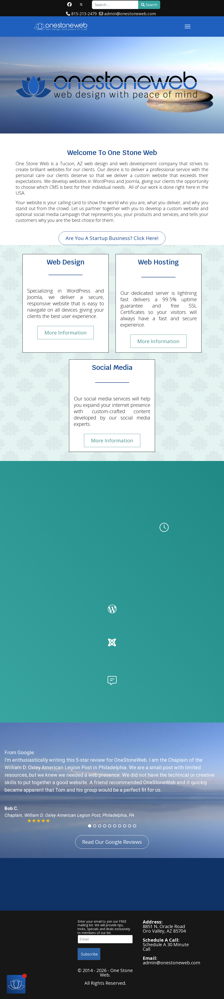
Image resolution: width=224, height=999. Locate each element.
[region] (112, 785)
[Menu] (187, 26)
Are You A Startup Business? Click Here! (112, 238)
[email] (105, 939)
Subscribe (89, 954)
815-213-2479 (84, 13)
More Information (65, 332)
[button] (89, 825)
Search (149, 4)
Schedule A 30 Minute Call (166, 946)
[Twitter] (81, 4)
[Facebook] (69, 4)
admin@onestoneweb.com (130, 13)
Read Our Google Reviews (112, 841)
